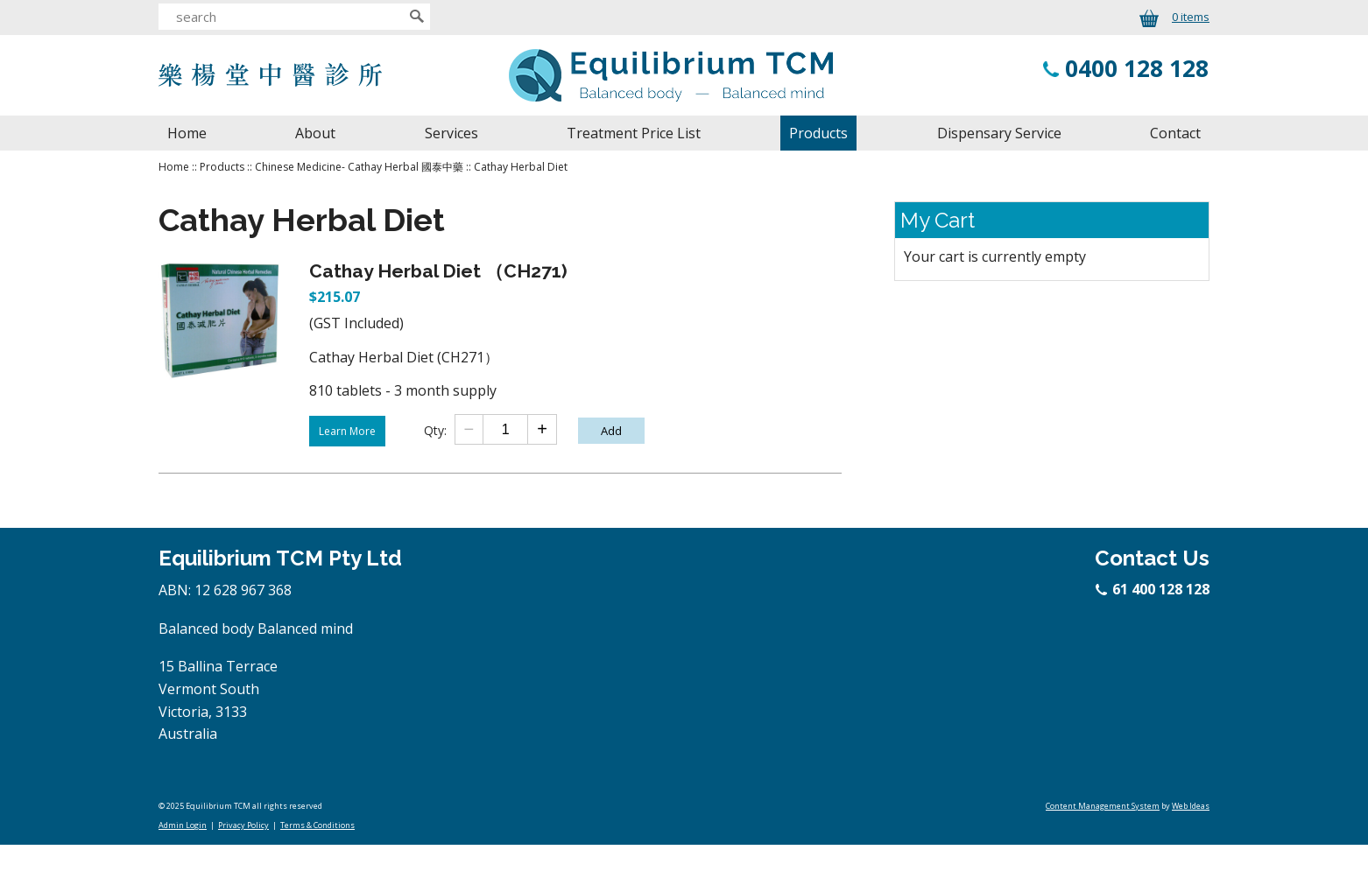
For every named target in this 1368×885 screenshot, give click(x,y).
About (315, 133)
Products (818, 133)
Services (451, 133)
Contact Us (1152, 558)
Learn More (347, 431)
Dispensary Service (999, 133)
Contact (1175, 133)
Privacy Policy (243, 825)
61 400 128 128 (1153, 589)
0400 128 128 (1137, 68)
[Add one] (541, 429)
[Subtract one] (469, 429)
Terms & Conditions (317, 825)
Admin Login (183, 825)
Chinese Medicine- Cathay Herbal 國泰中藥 (359, 166)
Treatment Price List (634, 133)
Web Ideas (1190, 805)
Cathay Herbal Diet (521, 166)
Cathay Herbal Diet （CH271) (438, 271)
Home (187, 133)
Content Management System (1103, 805)
